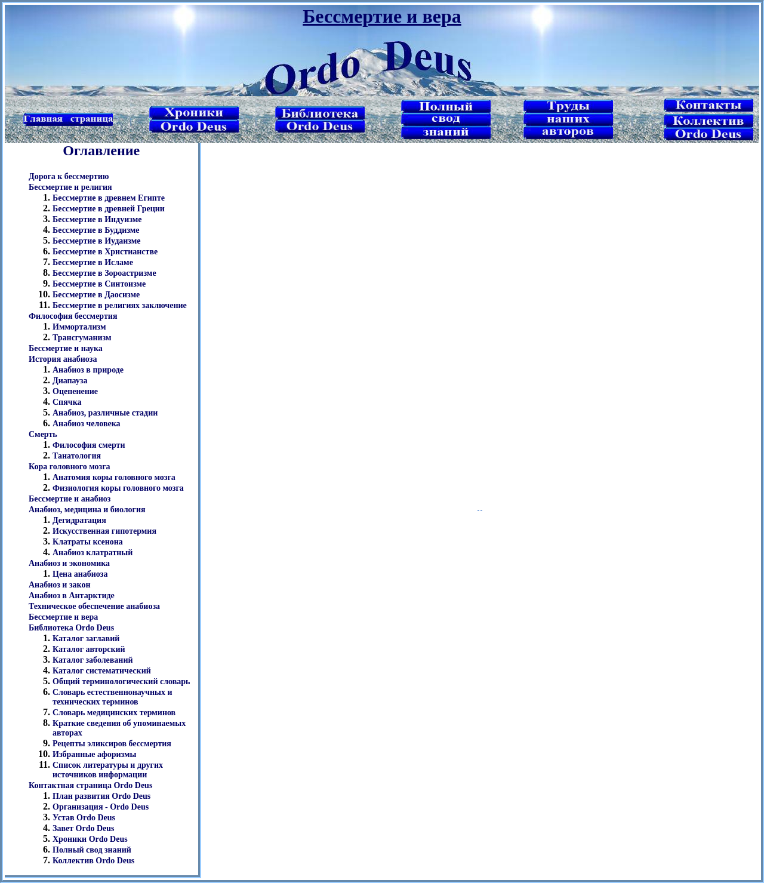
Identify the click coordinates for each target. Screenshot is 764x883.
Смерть (43, 434)
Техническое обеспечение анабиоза (94, 606)
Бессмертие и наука (66, 348)
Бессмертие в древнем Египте (109, 197)
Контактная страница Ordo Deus (90, 785)
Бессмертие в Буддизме (96, 230)
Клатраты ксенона (88, 541)
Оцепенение (75, 391)
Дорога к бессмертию (69, 176)
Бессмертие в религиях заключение (120, 305)
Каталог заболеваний (93, 660)
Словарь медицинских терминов (114, 712)
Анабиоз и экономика (69, 563)
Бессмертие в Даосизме (96, 294)
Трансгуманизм (82, 337)
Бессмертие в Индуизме (97, 219)
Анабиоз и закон (60, 584)
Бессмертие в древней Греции (109, 208)
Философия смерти (89, 445)
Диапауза (70, 380)
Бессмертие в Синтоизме (99, 283)
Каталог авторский (89, 649)
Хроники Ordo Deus (90, 839)
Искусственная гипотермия (104, 531)
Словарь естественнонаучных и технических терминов (112, 697)
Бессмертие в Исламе (93, 262)
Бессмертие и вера (63, 617)
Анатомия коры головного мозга (114, 477)
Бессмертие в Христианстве (105, 251)
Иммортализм (79, 326)
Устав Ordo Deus (84, 817)
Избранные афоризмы (95, 754)
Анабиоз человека (87, 423)
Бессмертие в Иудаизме (96, 240)
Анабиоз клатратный (93, 552)
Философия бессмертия (73, 316)
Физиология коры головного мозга (118, 488)
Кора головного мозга (69, 466)
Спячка (67, 402)
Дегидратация (79, 520)
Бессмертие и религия (70, 187)
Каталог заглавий (86, 638)
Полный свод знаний (92, 849)
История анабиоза (63, 359)
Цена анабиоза (80, 574)
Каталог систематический (102, 670)
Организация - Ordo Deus (101, 806)
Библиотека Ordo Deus (71, 627)
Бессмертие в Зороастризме (104, 273)
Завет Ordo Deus (84, 828)
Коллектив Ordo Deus (93, 860)
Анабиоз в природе (88, 369)
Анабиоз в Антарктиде (72, 595)
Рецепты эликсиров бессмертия (112, 743)
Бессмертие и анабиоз (69, 498)
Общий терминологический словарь (121, 681)
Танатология (77, 455)
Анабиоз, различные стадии (105, 412)
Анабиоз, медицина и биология (87, 509)
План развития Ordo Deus (101, 796)
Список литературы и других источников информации (108, 770)
